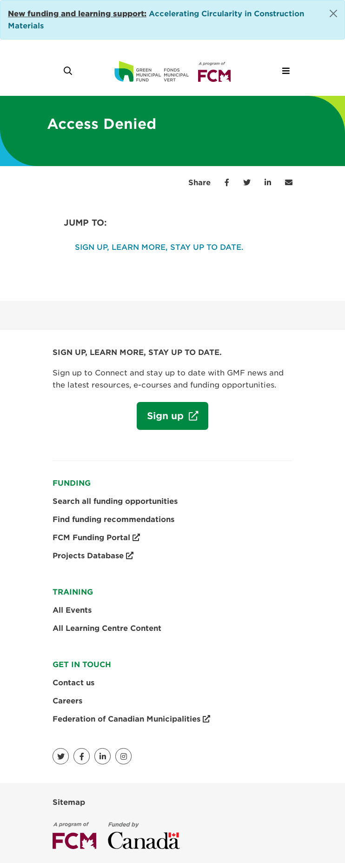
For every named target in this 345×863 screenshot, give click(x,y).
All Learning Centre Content (107, 628)
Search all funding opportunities (115, 501)
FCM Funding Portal (96, 537)
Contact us (73, 682)
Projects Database (93, 556)
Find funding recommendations (113, 519)
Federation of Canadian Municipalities (131, 719)
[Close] (333, 13)
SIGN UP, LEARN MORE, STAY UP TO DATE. (159, 247)
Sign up (161, 419)
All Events (72, 610)
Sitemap (69, 802)
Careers (67, 700)
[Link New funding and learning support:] (77, 13)
